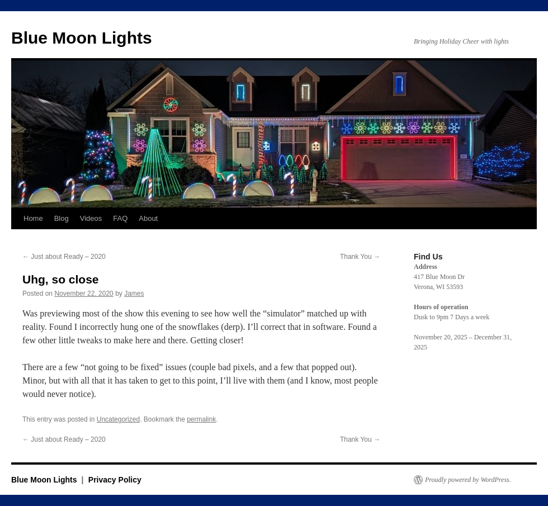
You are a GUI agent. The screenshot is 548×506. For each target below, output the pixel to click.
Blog (61, 218)
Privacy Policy (114, 479)
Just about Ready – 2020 (64, 257)
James (134, 293)
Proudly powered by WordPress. (468, 480)
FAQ (120, 218)
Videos (91, 218)
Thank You (360, 257)
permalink (201, 419)
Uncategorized (118, 419)
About (148, 218)
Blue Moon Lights (81, 38)
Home (33, 218)
